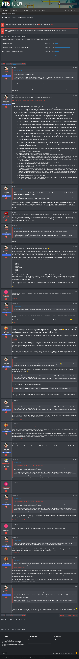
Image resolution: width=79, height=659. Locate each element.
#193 (75, 448)
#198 (75, 542)
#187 (75, 295)
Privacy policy (64, 653)
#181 (75, 67)
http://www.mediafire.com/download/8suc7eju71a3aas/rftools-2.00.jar (30, 100)
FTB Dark (4, 653)
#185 (75, 228)
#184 (75, 215)
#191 (75, 405)
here (40, 24)
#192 (75, 428)
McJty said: (17, 565)
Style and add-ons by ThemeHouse (37, 657)
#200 (75, 590)
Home (29, 639)
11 (17, 63)
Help (69, 653)
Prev (4, 63)
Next (24, 63)
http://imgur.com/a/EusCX (19, 524)
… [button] (9, 63)
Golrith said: (17, 365)
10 (15, 63)
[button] (19, 10)
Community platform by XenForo (15, 657)
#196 (75, 500)
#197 (75, 529)
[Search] (67, 4)
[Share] (73, 67)
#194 (75, 464)
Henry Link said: (18, 70)
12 (20, 63)
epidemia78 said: (18, 310)
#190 (75, 362)
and (19, 423)
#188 (75, 308)
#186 (75, 249)
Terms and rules (56, 653)
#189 (75, 331)
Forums (29, 642)
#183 (75, 190)
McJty (4, 20)
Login (55, 639)
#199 (75, 562)
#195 (75, 487)
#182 (75, 95)
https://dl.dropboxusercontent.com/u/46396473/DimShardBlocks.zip (29, 430)
